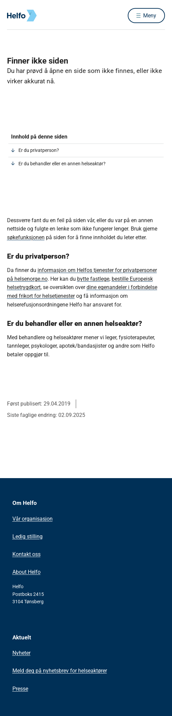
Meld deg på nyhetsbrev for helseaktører (59, 670)
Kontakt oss (26, 554)
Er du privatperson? (38, 150)
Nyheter (21, 653)
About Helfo (26, 572)
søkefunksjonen (26, 237)
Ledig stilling (27, 536)
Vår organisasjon (32, 519)
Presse (20, 689)
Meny (149, 15)
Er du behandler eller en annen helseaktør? (62, 163)
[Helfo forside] (15, 15)
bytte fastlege (93, 279)
